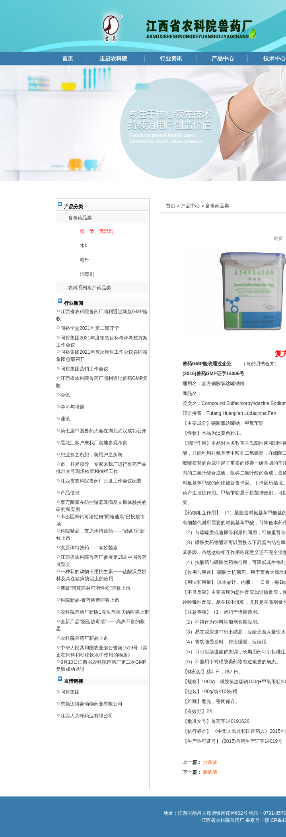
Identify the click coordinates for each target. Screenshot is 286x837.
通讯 (65, 419)
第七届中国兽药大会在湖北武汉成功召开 (103, 431)
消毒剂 (87, 274)
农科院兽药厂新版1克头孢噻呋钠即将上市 (104, 612)
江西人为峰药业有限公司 (86, 716)
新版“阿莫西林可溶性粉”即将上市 (95, 588)
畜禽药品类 (80, 218)
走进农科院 (113, 58)
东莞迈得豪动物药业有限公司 (91, 704)
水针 (84, 245)
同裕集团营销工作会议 (84, 369)
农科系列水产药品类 (89, 288)
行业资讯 (171, 58)
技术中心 (274, 58)
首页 (67, 58)
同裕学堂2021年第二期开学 (89, 328)
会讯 (65, 395)
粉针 (84, 260)
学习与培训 (72, 407)
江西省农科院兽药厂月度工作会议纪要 (101, 481)
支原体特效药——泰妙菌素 (89, 547)
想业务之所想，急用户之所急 (91, 454)
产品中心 (223, 58)
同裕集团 (70, 692)
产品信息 (70, 493)
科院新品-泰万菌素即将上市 (89, 600)
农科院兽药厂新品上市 (84, 638)
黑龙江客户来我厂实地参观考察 (93, 443)
